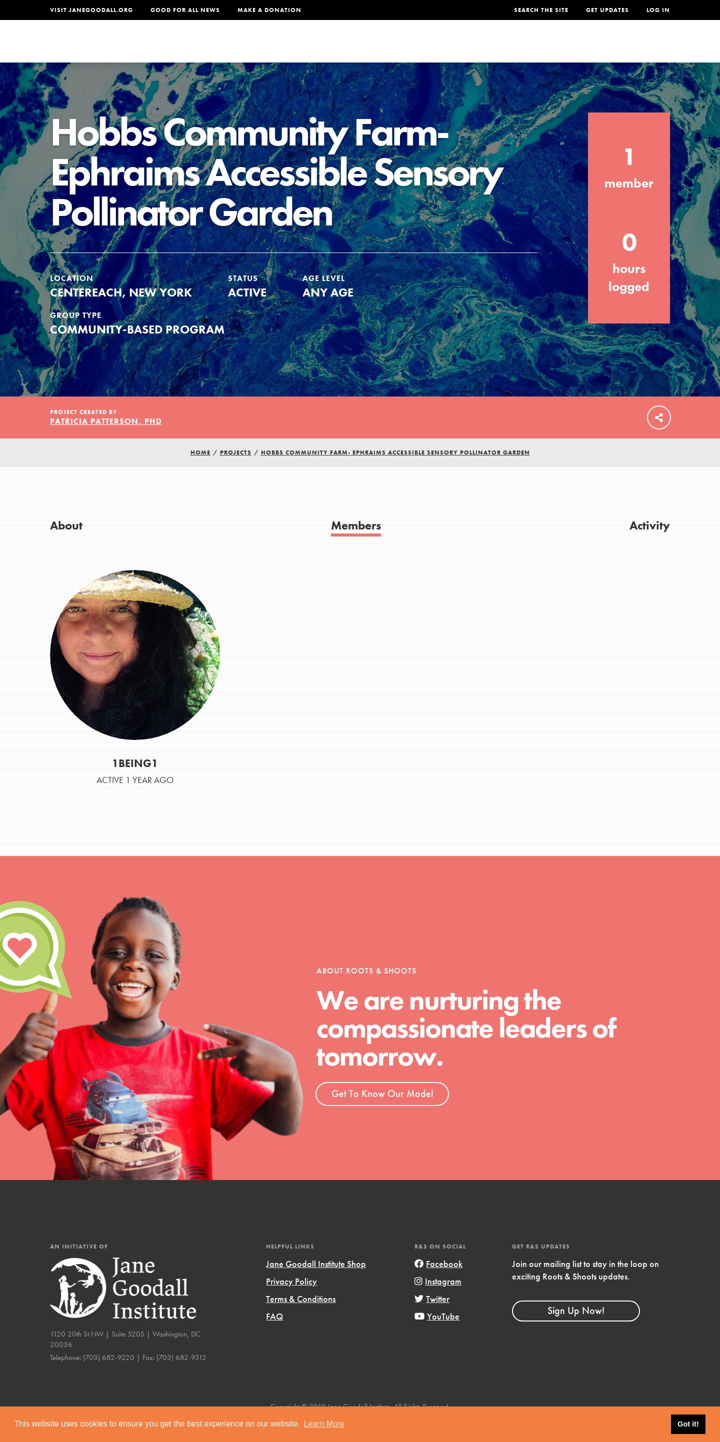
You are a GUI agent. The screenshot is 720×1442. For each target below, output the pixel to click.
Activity (650, 546)
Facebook (438, 1284)
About (228, 48)
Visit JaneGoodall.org (91, 10)
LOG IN (658, 10)
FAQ (274, 1337)
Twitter (432, 1320)
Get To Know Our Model (382, 1114)
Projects (512, 48)
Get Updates (607, 10)
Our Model (448, 48)
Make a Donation (270, 10)
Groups (570, 48)
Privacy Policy (291, 1302)
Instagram (438, 1302)
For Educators (366, 48)
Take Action (637, 48)
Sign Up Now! (576, 1332)
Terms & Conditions (301, 1320)
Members (356, 546)
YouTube (437, 1337)
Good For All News (185, 10)
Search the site (541, 10)
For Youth (287, 48)
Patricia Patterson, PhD (106, 443)
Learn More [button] (324, 1424)
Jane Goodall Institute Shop (316, 1284)
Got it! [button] (688, 1424)
